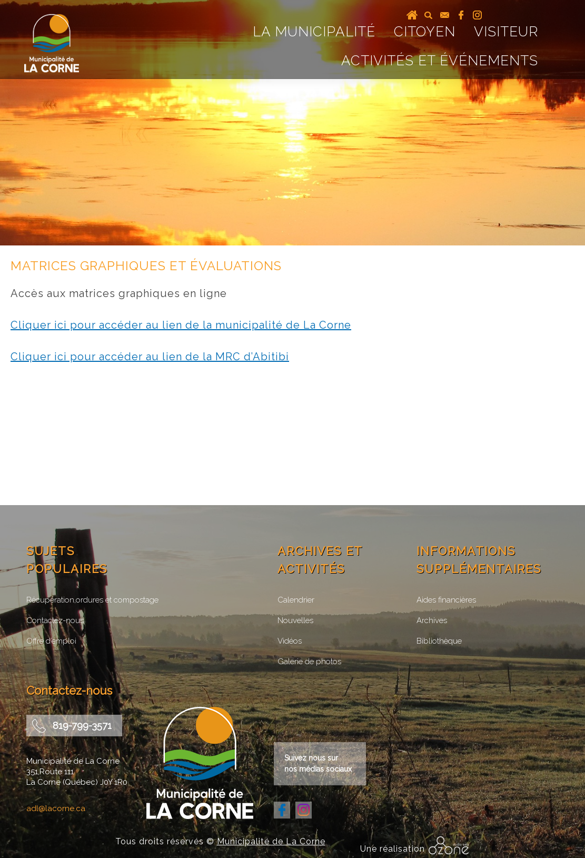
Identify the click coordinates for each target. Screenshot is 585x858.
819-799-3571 (82, 725)
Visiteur (506, 32)
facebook (461, 15)
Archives (432, 620)
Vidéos (289, 641)
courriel (444, 15)
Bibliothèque (439, 641)
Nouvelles (295, 620)
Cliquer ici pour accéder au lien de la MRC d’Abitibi (150, 356)
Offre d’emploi (51, 641)
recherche (428, 15)
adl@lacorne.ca (55, 808)
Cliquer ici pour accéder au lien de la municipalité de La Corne (181, 325)
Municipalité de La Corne (271, 841)
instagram (477, 15)
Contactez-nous (55, 620)
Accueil (412, 15)
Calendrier (295, 600)
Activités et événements (439, 60)
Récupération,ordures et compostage (92, 600)
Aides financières (446, 600)
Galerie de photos (309, 661)
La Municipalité (314, 32)
